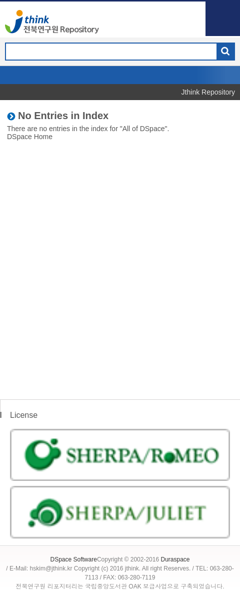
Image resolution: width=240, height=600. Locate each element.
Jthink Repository (208, 92)
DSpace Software (73, 559)
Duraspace (175, 559)
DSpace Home (29, 137)
